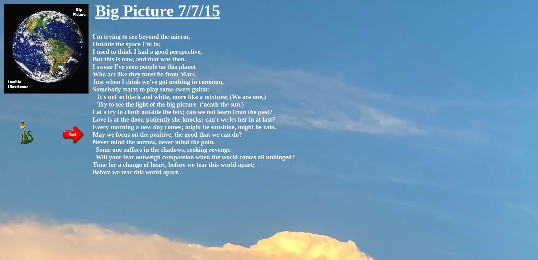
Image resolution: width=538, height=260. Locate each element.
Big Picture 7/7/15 (157, 11)
